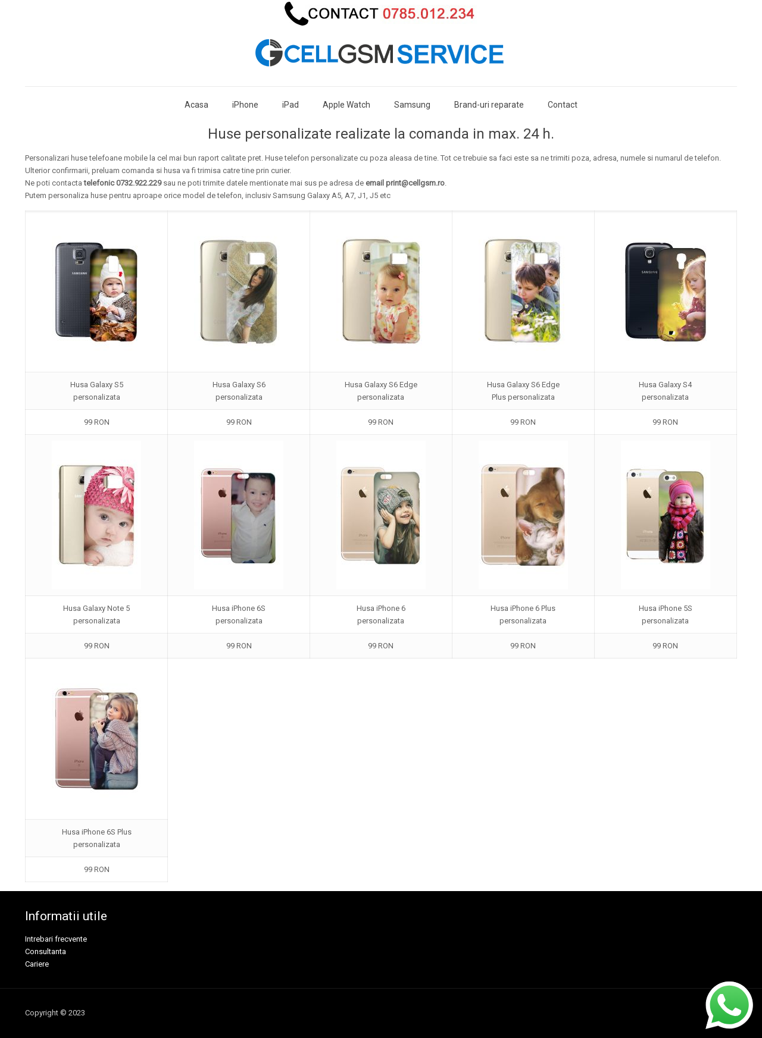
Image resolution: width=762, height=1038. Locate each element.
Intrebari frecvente (56, 938)
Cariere (37, 963)
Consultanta (45, 951)
